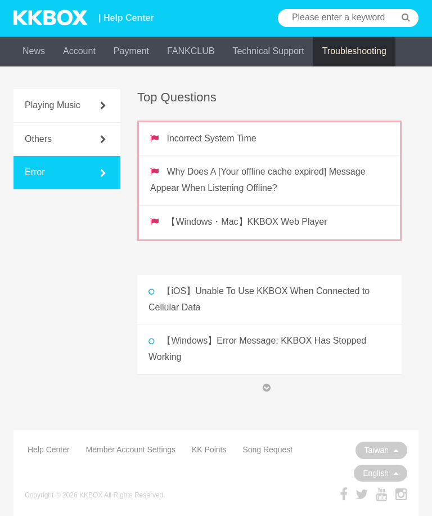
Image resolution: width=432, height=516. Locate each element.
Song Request (267, 449)
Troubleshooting (354, 51)
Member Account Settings (131, 449)
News (33, 51)
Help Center (49, 449)
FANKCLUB (190, 51)
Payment (131, 51)
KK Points (209, 449)
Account (79, 51)
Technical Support (268, 51)
